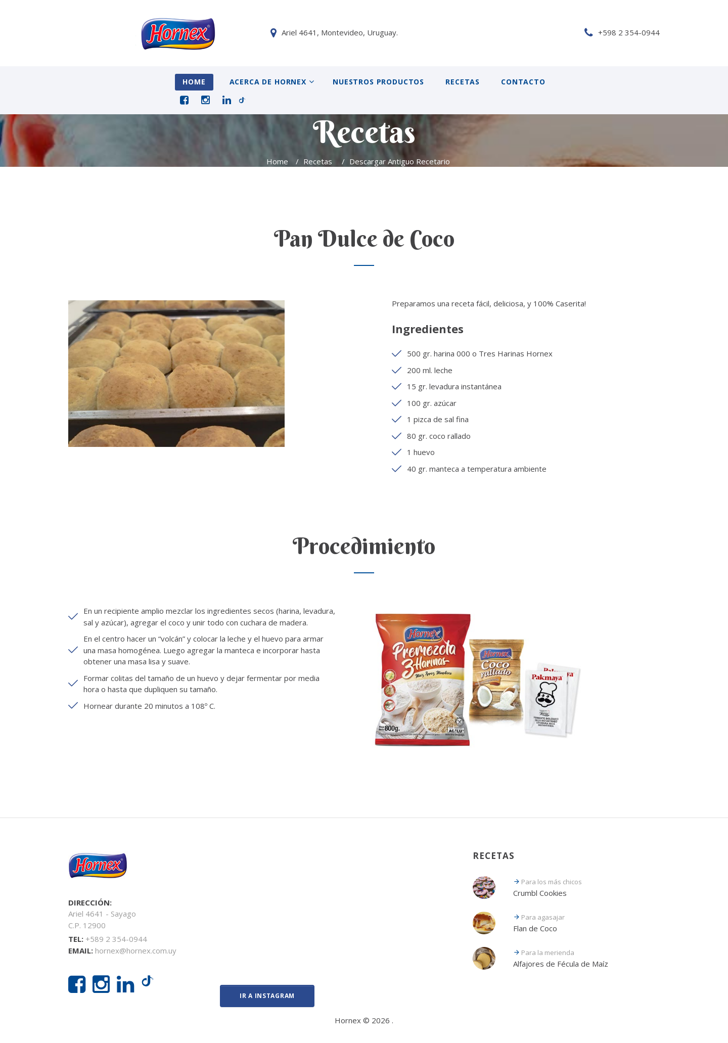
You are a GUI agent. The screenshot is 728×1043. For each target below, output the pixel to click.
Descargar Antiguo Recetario (400, 161)
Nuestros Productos (378, 81)
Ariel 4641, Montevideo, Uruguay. (137, 32)
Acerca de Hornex (268, 81)
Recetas (462, 81)
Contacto (523, 81)
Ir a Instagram (267, 995)
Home (194, 81)
